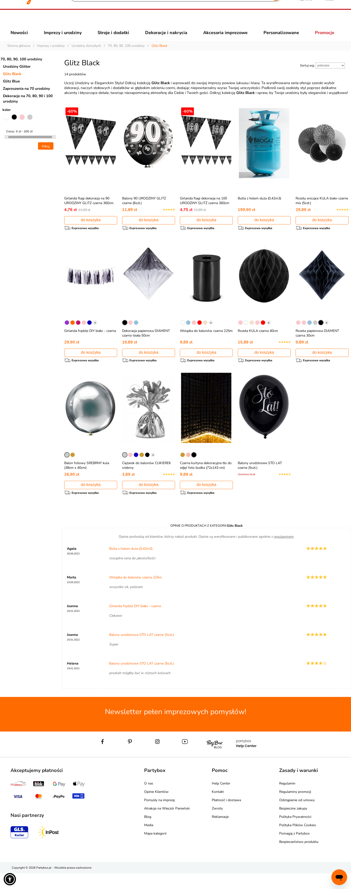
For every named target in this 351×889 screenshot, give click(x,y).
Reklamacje (220, 832)
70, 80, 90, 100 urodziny (21, 67)
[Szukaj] (171, 22)
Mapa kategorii (155, 849)
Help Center (221, 799)
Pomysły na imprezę (159, 815)
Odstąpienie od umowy (297, 815)
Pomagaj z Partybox (294, 849)
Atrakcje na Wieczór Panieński (167, 824)
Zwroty (217, 824)
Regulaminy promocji (295, 807)
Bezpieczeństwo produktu (298, 857)
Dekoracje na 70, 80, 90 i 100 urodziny (28, 107)
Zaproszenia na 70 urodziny (26, 97)
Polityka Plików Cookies (297, 840)
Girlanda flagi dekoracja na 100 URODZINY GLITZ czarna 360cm (204, 209)
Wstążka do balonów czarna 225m (206, 342)
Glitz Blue (11, 90)
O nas (148, 799)
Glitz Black (12, 82)
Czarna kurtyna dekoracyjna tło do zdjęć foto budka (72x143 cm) (206, 479)
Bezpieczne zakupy (293, 824)
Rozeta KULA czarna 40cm (258, 342)
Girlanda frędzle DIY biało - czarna (90, 342)
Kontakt (218, 807)
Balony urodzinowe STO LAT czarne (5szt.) (141, 650)
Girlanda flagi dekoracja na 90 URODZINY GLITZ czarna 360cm (88, 209)
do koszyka (90, 229)
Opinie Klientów (156, 807)
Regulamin (287, 799)
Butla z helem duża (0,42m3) (259, 207)
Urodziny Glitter (17, 75)
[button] (10, 879)
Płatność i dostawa (226, 815)
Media (148, 840)
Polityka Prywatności (295, 832)
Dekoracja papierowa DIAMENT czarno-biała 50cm (146, 344)
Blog (147, 832)
